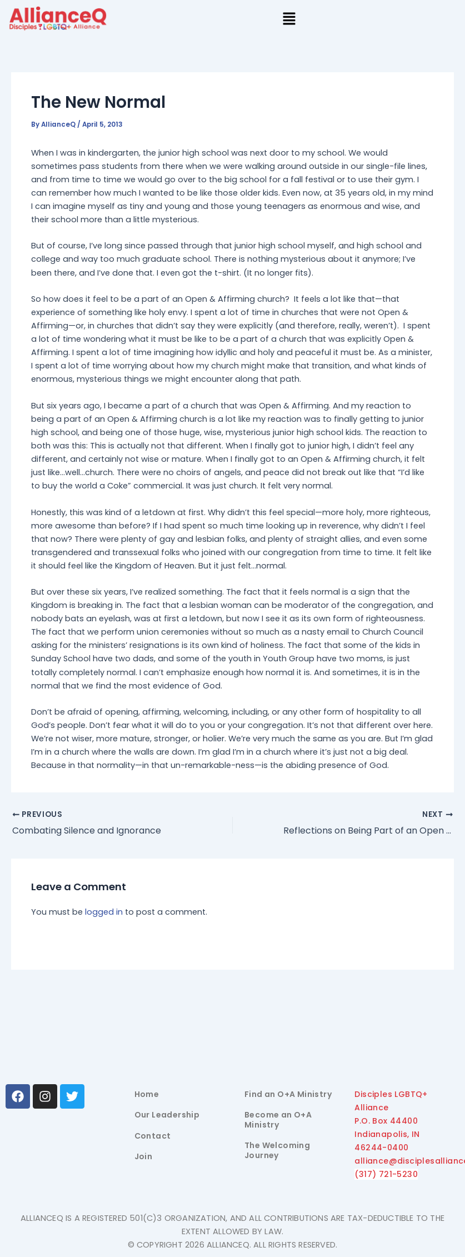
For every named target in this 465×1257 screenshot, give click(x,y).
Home (146, 1094)
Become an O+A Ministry (278, 1119)
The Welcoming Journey (277, 1150)
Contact (152, 1135)
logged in (104, 912)
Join (143, 1156)
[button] (289, 20)
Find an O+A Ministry (288, 1094)
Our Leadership (167, 1114)
